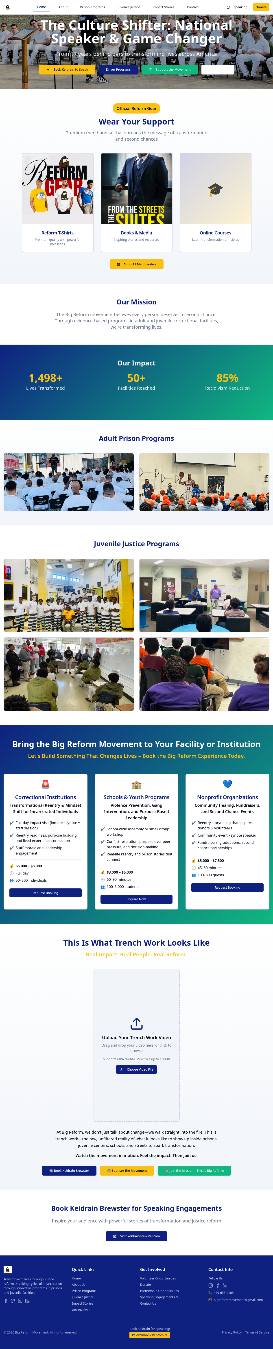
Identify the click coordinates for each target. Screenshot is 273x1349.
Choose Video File (136, 1069)
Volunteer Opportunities (158, 1278)
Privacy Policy (232, 1332)
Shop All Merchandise (136, 264)
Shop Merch (218, 69)
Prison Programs (92, 7)
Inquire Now (136, 899)
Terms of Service (257, 1332)
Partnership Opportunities (159, 1291)
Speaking (237, 7)
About (63, 7)
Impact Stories (163, 7)
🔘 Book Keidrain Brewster (69, 1170)
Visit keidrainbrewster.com (136, 1236)
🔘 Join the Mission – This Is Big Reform (194, 1170)
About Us (78, 1284)
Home (41, 7)
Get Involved (81, 1309)
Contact (193, 7)
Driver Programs (118, 69)
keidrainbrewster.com (149, 1335)
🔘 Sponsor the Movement (127, 1170)
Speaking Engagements (159, 1297)
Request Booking (45, 893)
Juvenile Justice (129, 7)
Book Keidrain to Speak (67, 69)
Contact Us (148, 1303)
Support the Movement (170, 69)
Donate (261, 7)
